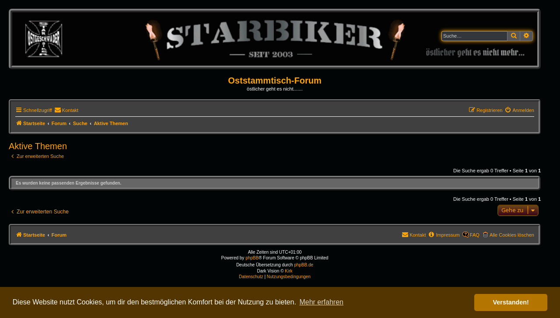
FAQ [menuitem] (475, 235)
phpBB (252, 257)
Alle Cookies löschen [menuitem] (512, 235)
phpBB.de (303, 264)
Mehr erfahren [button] (321, 302)
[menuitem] (66, 110)
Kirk (288, 271)
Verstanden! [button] (511, 302)
